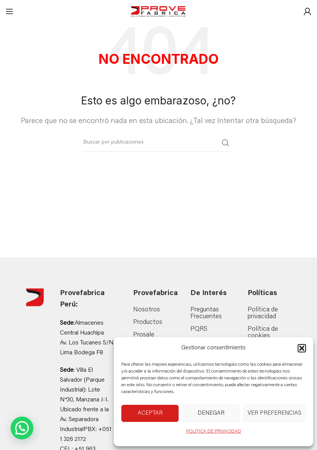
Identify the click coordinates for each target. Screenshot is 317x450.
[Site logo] (158, 11)
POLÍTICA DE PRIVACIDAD (213, 431)
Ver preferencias (274, 413)
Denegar (211, 413)
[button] (302, 348)
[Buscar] (158, 143)
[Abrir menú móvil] (9, 11)
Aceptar (150, 413)
